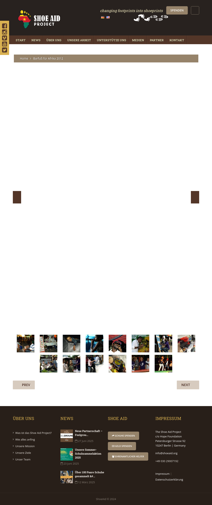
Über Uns (53, 40)
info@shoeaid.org (166, 453)
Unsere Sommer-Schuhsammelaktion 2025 (88, 453)
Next (195, 197)
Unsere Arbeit (79, 40)
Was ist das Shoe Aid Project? (33, 433)
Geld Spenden (122, 446)
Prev (17, 197)
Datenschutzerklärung (169, 479)
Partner (157, 40)
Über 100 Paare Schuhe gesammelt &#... (89, 474)
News (36, 40)
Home (24, 58)
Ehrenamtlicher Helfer (128, 456)
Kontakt (177, 40)
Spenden (177, 10)
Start (21, 40)
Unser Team (22, 459)
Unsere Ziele (23, 453)
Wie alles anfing (25, 439)
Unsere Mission (25, 446)
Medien (138, 40)
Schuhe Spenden (123, 435)
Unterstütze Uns (111, 40)
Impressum (162, 474)
